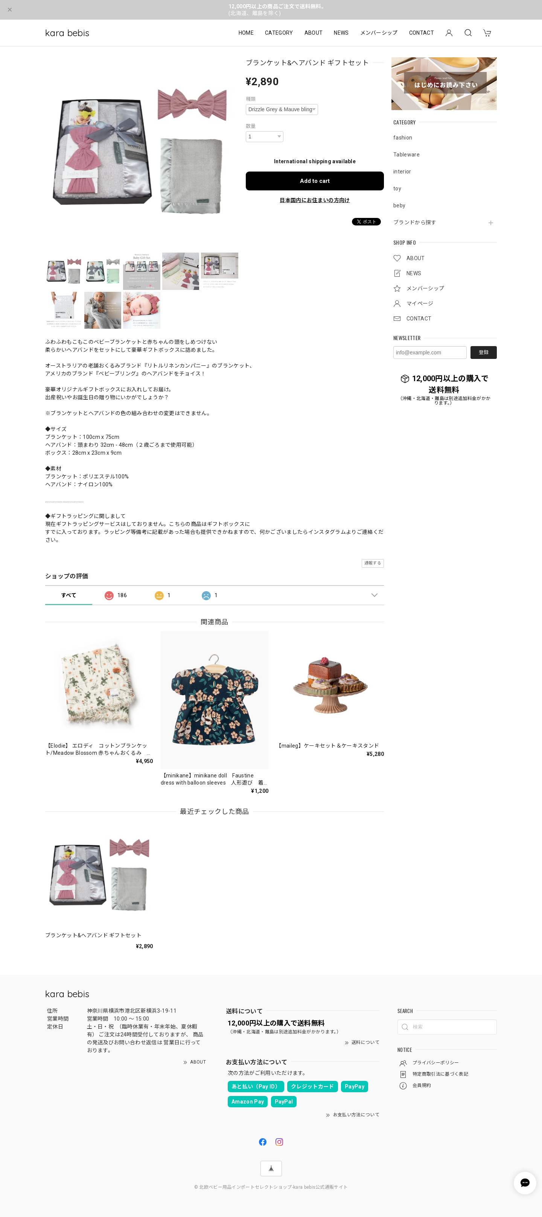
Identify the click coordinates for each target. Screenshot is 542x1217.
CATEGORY (279, 33)
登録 (484, 352)
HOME (246, 33)
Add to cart (315, 181)
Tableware (406, 155)
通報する (372, 563)
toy (397, 188)
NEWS (341, 33)
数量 (251, 126)
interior (402, 172)
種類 (251, 99)
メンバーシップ (379, 33)
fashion (402, 138)
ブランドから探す (415, 222)
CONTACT (421, 33)
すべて (68, 595)
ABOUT (313, 33)
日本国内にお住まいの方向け (315, 200)
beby (399, 205)
